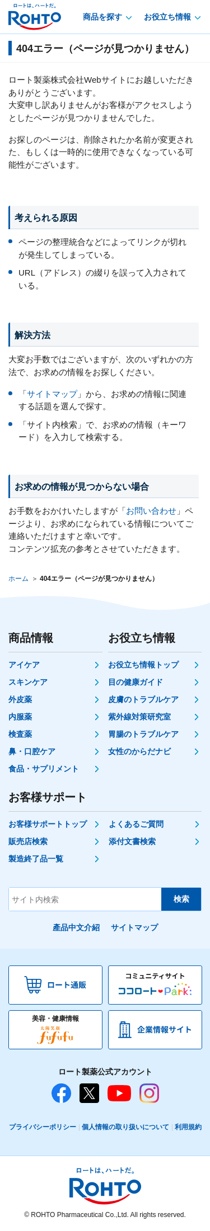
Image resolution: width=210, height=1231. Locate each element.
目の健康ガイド (135, 682)
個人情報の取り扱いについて (125, 1127)
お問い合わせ (151, 510)
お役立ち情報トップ (143, 664)
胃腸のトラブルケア (143, 734)
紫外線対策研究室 (139, 716)
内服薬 (20, 716)
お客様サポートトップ (47, 824)
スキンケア (28, 682)
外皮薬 (20, 699)
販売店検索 (28, 841)
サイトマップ (52, 394)
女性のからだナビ (139, 751)
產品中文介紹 (76, 927)
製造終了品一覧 (35, 858)
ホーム (18, 579)
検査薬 (20, 734)
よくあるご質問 (136, 824)
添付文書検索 (132, 841)
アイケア (24, 664)
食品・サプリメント (43, 768)
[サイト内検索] (85, 899)
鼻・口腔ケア (31, 751)
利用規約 (188, 1127)
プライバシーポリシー (42, 1127)
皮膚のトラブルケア (143, 699)
